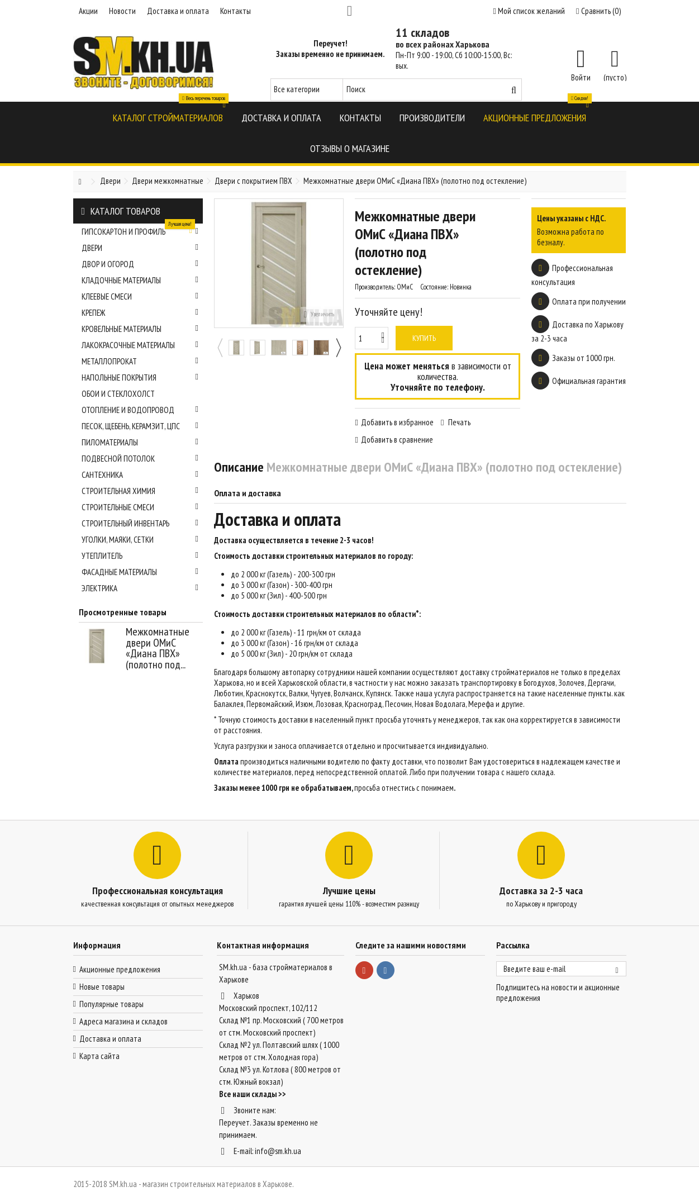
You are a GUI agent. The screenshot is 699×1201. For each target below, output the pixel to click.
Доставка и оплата (178, 11)
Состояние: (434, 287)
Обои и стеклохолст (118, 393)
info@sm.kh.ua (278, 1151)
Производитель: (375, 287)
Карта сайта (99, 1056)
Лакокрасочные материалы (140, 345)
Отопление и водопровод (140, 410)
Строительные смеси (140, 507)
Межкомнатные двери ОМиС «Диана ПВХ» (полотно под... (157, 648)
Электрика (140, 588)
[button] (167, 117)
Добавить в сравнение (397, 439)
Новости (122, 11)
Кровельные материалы (140, 329)
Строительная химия (140, 491)
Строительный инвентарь (140, 523)
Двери (140, 248)
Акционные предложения (119, 969)
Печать (458, 422)
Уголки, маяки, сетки (140, 539)
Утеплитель (140, 555)
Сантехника (140, 474)
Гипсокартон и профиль (140, 230)
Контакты (235, 11)
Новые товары (102, 986)
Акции (88, 11)
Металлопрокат (140, 361)
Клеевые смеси (140, 296)
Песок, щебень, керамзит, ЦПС (140, 426)
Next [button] (338, 348)
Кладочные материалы (140, 280)
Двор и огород (140, 264)
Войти (581, 76)
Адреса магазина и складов (123, 1021)
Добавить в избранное (397, 422)
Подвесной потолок (140, 458)
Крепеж (140, 312)
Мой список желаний (529, 11)
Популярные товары (111, 1004)
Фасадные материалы (140, 572)
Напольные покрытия (140, 377)
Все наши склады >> (252, 1094)
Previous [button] (219, 348)
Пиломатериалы (140, 442)
